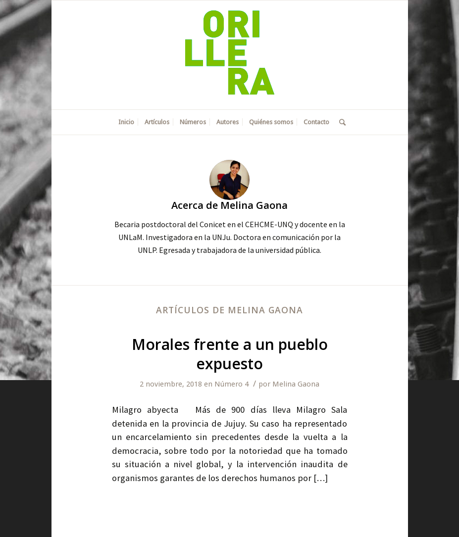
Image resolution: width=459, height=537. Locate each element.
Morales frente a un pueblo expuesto (230, 354)
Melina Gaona (295, 384)
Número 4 (231, 384)
